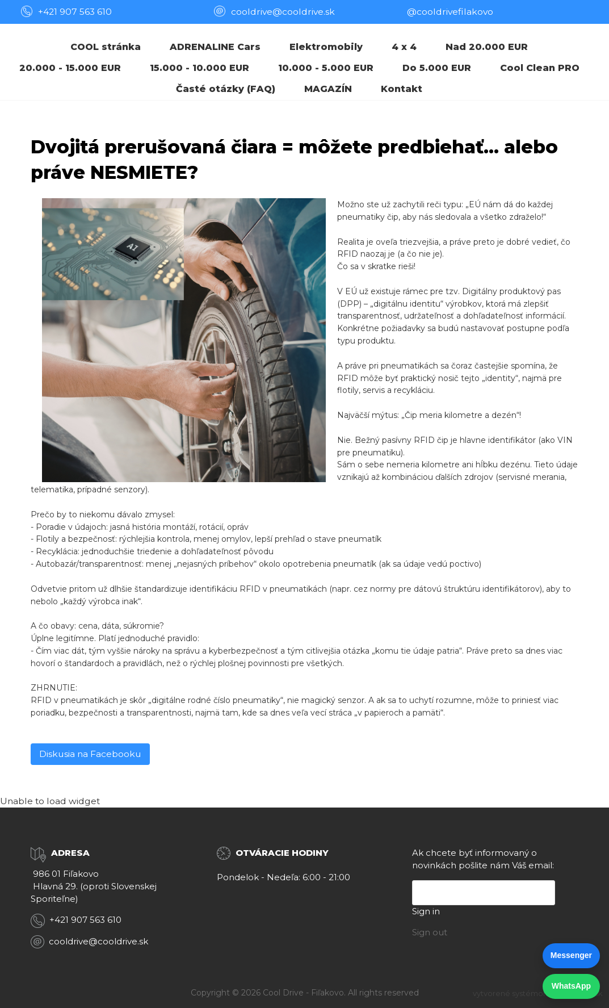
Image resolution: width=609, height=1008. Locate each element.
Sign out (429, 932)
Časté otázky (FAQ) (225, 88)
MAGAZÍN (328, 88)
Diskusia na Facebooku (90, 753)
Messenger (571, 955)
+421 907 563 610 (75, 11)
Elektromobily (326, 46)
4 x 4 (404, 46)
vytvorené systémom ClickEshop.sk (538, 993)
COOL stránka (105, 46)
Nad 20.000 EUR (487, 46)
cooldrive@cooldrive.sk (98, 941)
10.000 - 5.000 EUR (325, 67)
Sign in (426, 911)
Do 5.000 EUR (436, 67)
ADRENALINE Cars (215, 46)
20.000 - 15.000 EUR (70, 67)
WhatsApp (571, 985)
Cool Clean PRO (539, 67)
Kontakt (401, 88)
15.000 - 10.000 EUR (199, 67)
